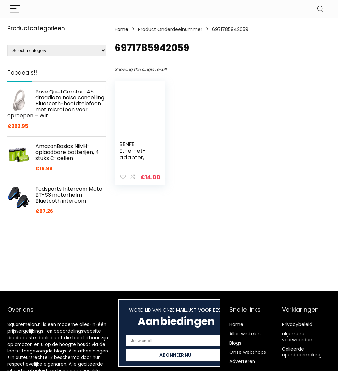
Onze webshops (247, 352)
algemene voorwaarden (297, 336)
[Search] (320, 9)
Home (121, 29)
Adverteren (242, 361)
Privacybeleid (297, 324)
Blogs (235, 343)
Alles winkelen (245, 333)
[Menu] (15, 9)
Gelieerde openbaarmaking (301, 352)
